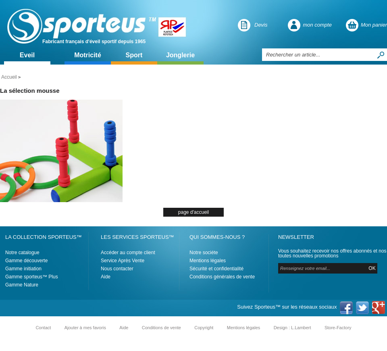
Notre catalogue (22, 252)
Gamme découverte (26, 260)
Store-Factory (338, 327)
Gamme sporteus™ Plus (31, 277)
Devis (261, 25)
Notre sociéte (203, 252)
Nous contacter (117, 269)
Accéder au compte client (128, 252)
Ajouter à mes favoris (85, 327)
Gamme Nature (21, 285)
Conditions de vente (161, 327)
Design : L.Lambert (292, 327)
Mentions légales (207, 260)
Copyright (203, 327)
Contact (43, 327)
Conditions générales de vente (222, 277)
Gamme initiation (23, 269)
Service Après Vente (122, 260)
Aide (105, 277)
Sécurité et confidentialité (216, 269)
